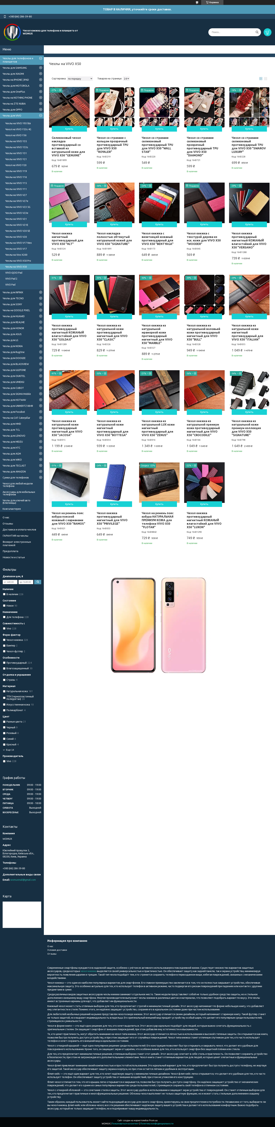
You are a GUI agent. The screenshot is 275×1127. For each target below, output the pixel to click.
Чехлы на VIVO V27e (16, 201)
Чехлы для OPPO (12, 109)
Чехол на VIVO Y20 (15, 165)
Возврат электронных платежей (17, 543)
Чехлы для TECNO (13, 298)
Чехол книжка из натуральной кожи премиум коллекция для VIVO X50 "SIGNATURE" (246, 428)
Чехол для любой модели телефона (18, 484)
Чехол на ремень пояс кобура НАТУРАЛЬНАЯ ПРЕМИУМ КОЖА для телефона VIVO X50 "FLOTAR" (157, 520)
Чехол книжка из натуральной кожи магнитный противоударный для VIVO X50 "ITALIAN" (247, 332)
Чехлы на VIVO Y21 (16, 159)
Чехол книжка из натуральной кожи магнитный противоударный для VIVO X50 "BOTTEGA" (112, 428)
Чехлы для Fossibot (14, 411)
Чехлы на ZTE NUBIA (14, 103)
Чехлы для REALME (14, 322)
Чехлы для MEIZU (13, 441)
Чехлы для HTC (11, 447)
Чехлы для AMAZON (14, 471)
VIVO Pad (10, 284)
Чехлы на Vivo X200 (16, 254)
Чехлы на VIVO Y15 (16, 183)
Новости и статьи (14, 557)
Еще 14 (10, 750)
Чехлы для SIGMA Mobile (17, 394)
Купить (69, 128)
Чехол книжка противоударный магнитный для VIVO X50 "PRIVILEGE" (112, 518)
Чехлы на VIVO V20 (16, 236)
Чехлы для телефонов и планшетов (18, 60)
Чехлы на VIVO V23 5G (17, 207)
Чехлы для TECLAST (14, 465)
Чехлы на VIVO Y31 (16, 153)
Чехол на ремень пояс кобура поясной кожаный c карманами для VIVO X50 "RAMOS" (68, 518)
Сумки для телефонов (16, 477)
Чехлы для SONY (12, 304)
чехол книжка (88, 971)
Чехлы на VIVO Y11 (16, 189)
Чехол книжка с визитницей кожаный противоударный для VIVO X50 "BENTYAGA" (157, 238)
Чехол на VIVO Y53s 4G (18, 129)
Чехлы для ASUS (12, 334)
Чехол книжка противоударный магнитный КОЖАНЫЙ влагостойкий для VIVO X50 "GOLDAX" (69, 332)
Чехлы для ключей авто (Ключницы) (16, 501)
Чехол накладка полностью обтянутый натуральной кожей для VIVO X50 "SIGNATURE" (114, 238)
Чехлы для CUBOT (13, 388)
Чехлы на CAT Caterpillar (16, 417)
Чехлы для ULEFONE (14, 370)
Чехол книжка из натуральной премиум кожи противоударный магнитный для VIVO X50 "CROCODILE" (203, 428)
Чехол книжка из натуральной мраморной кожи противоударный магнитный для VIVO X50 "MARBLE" (157, 334)
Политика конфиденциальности (156, 1123)
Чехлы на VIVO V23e (16, 213)
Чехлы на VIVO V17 (16, 248)
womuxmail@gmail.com (23, 879)
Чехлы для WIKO (12, 459)
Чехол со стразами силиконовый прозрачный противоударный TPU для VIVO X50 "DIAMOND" (202, 146)
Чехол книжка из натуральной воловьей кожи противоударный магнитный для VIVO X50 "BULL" (203, 332)
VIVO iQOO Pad (13, 272)
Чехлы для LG (10, 340)
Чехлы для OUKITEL (14, 376)
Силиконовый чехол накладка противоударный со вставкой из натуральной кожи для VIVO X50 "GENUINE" (68, 146)
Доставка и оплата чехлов (19, 529)
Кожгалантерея (12, 508)
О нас (6, 517)
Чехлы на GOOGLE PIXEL (16, 310)
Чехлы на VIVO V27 (16, 195)
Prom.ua (153, 1120)
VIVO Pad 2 (11, 278)
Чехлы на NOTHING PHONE (17, 97)
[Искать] (257, 32)
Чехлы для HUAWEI (14, 316)
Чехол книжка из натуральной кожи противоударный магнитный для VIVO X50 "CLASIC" (112, 332)
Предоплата (10, 551)
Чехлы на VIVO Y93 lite (18, 123)
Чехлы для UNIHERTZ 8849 (18, 405)
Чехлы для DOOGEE (14, 358)
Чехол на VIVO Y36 (15, 135)
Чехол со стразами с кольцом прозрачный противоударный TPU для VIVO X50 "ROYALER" (112, 144)
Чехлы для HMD (12, 423)
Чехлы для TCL (11, 429)
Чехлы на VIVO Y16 (16, 177)
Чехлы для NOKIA (13, 346)
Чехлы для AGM (12, 453)
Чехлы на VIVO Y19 (16, 171)
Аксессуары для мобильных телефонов (19, 493)
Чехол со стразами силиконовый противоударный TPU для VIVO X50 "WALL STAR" (157, 144)
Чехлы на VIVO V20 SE (17, 230)
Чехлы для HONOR (13, 328)
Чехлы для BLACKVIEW (16, 364)
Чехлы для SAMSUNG (15, 67)
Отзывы (8, 523)
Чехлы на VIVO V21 (16, 219)
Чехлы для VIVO (12, 115)
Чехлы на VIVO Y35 (16, 141)
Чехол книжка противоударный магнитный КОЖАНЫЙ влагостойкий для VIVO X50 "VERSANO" (249, 240)
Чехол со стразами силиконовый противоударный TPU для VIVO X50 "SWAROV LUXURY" (249, 144)
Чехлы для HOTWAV (14, 400)
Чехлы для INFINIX (13, 292)
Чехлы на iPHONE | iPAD (16, 79)
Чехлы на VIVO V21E (16, 225)
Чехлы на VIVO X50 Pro (18, 260)
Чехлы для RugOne (14, 352)
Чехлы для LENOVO (14, 435)
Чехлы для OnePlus (14, 91)
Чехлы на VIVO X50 (16, 266)
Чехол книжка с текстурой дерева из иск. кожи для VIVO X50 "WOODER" (204, 238)
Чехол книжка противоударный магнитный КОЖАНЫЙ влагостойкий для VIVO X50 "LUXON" (204, 520)
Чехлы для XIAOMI (13, 73)
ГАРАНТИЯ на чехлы (15, 535)
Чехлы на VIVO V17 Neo (18, 242)
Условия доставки (57, 950)
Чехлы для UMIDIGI (13, 382)
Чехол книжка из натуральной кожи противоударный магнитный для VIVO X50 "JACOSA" (67, 428)
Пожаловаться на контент (125, 1123)
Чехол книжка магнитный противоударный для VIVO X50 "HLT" (67, 238)
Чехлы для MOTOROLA (16, 85)
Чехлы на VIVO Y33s (16, 147)
